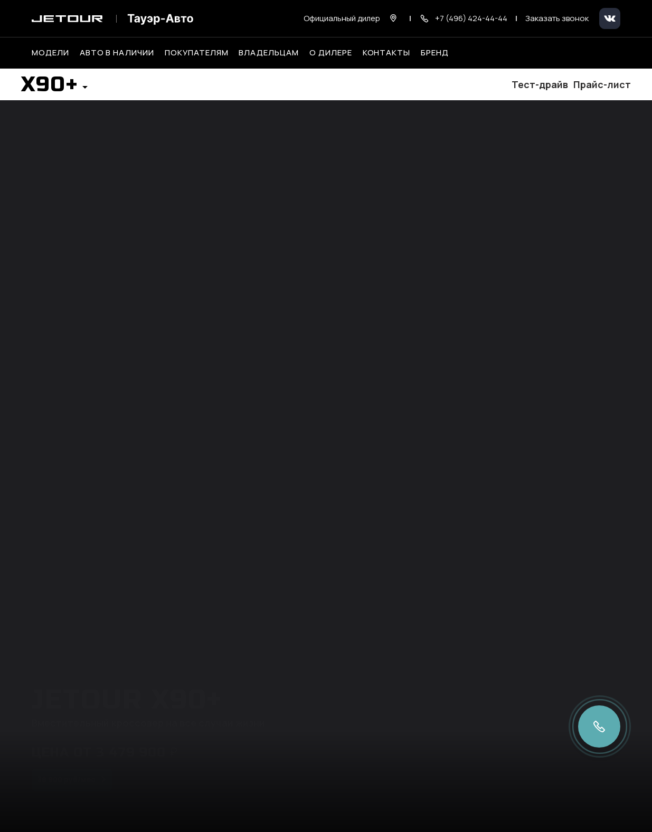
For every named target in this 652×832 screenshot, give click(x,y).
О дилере (330, 52)
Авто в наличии (117, 52)
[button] (54, 87)
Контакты (387, 52)
